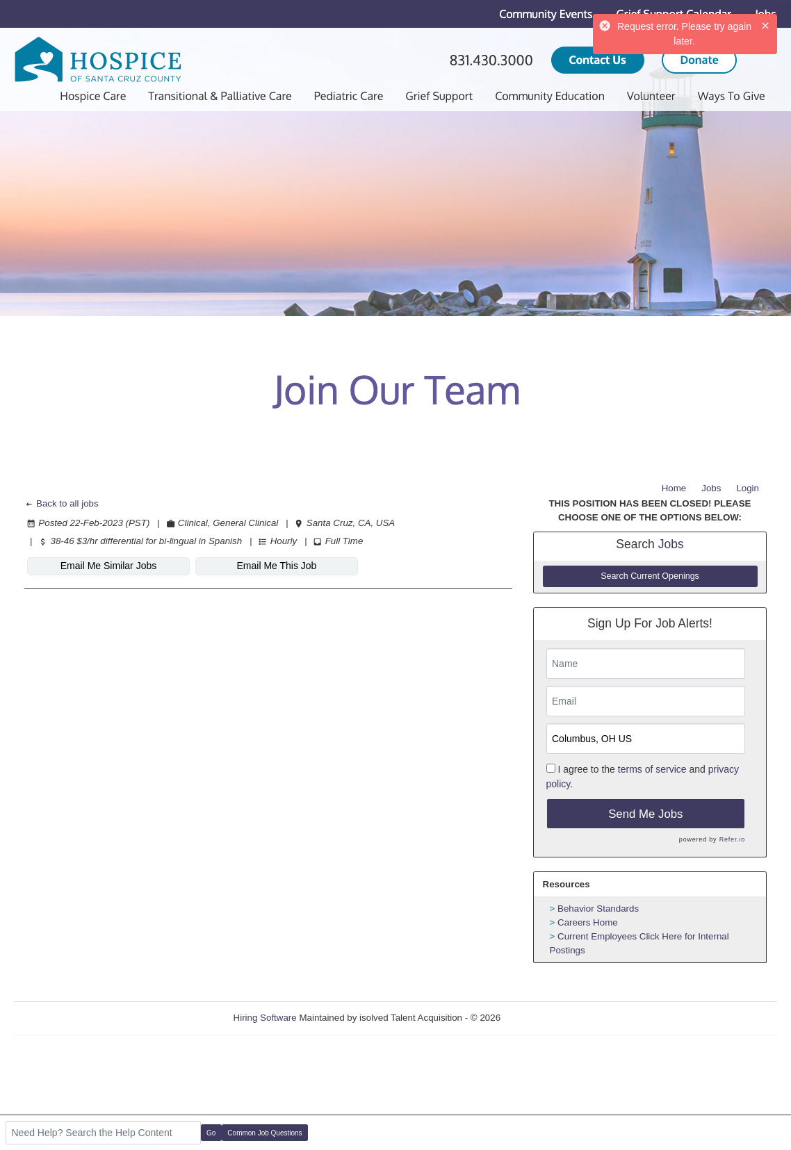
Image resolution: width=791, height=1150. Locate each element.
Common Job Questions (264, 1133)
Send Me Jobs (645, 814)
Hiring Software (265, 1017)
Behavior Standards (598, 908)
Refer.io (732, 839)
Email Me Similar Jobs (108, 565)
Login (747, 488)
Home (674, 488)
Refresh (541, 1017)
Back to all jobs (61, 503)
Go (210, 1133)
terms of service (652, 769)
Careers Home (587, 922)
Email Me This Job (277, 565)
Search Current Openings (650, 576)
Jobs (711, 488)
